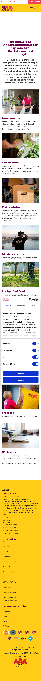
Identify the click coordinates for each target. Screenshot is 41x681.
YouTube (6, 626)
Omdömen (6, 557)
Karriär (5, 577)
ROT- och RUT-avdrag (10, 582)
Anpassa (20, 380)
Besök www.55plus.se (20, 656)
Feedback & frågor (9, 592)
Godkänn (20, 374)
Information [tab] (20, 306)
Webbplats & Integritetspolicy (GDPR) (15, 653)
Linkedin (5, 621)
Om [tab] (33, 306)
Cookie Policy (34, 653)
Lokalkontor (15, 2)
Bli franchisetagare (9, 572)
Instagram (6, 616)
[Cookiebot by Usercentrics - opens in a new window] (29, 299)
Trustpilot (5, 490)
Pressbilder (7, 587)
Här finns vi (7, 547)
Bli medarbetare (8, 567)
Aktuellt (5, 552)
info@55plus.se (14, 530)
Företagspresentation (10, 562)
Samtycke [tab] (7, 306)
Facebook (6, 611)
